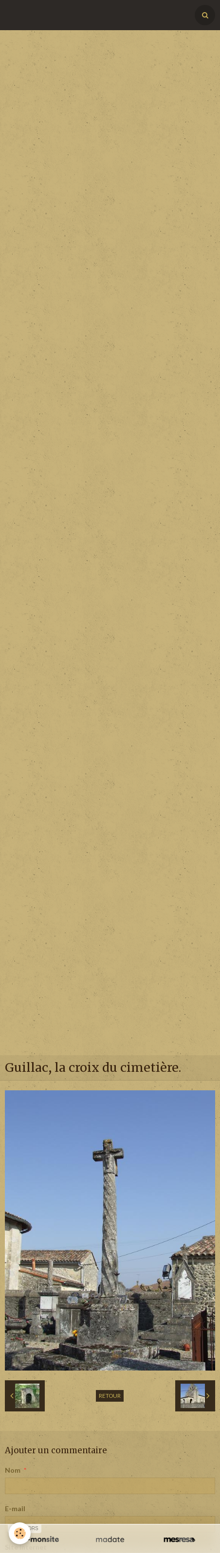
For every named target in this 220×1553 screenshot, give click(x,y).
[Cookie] (20, 1533)
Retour (110, 1395)
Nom (12, 1470)
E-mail (15, 1508)
